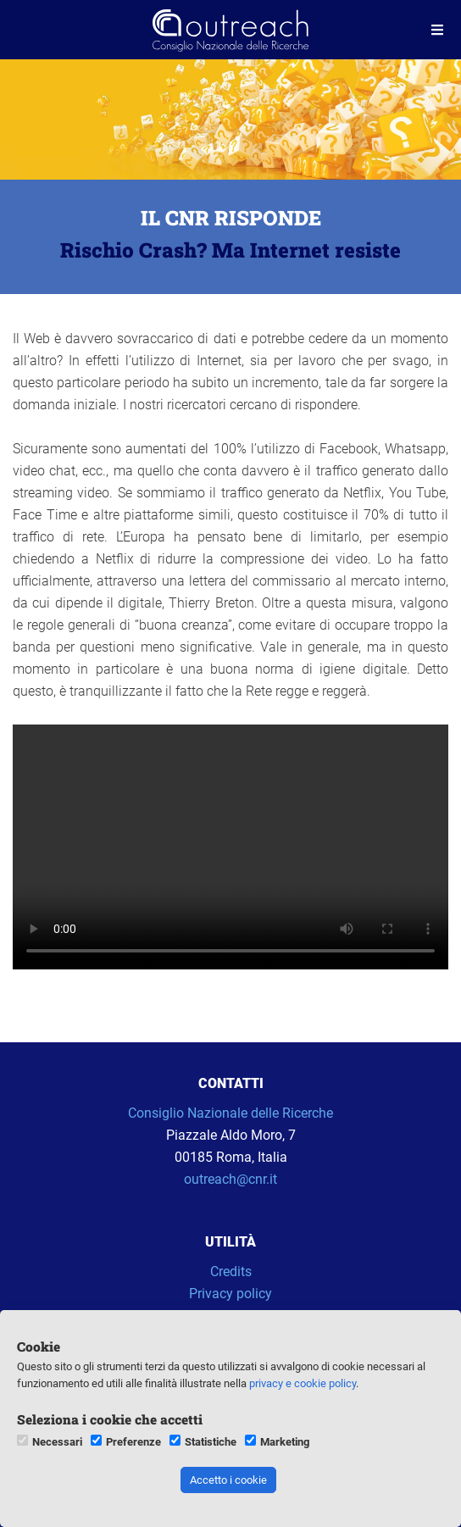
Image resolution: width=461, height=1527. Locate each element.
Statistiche (210, 1441)
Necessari (57, 1441)
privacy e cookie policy (302, 1383)
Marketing (284, 1441)
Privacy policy (230, 1293)
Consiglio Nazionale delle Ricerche (230, 1113)
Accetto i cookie (228, 1480)
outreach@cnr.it (230, 1179)
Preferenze (133, 1441)
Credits (231, 1271)
